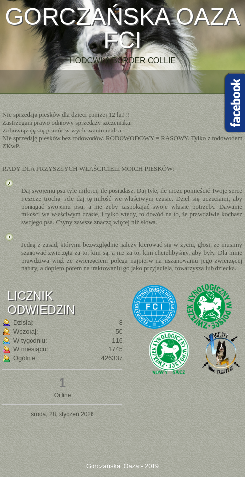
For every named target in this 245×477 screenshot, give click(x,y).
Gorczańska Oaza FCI (122, 28)
